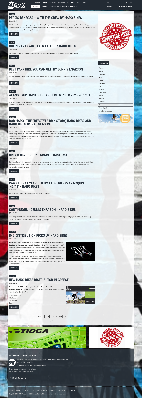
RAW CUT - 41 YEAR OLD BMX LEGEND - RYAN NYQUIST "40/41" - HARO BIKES (47, 184)
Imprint (11, 390)
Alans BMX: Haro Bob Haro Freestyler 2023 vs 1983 (49, 95)
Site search (71, 390)
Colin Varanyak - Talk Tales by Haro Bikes (42, 46)
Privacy (18, 390)
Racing (45, 3)
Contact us (61, 390)
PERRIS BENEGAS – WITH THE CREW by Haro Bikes (45, 18)
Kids (68, 3)
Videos (73, 3)
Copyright (26, 390)
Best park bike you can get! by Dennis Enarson (46, 69)
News (79, 3)
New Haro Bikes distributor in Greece (39, 280)
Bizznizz (12, 232)
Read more (13, 34)
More (84, 3)
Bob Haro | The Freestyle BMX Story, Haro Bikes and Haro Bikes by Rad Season (50, 122)
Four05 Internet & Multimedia (48, 394)
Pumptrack (53, 3)
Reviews (101, 105)
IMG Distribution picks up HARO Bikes (38, 235)
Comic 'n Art (102, 92)
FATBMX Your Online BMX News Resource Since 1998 (18, 4)
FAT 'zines (102, 102)
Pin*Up (101, 96)
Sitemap (44, 390)
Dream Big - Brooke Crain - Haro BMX (38, 155)
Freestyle (38, 3)
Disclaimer (35, 390)
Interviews (61, 3)
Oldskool (12, 91)
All (32, 3)
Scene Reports (103, 108)
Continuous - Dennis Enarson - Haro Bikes (42, 210)
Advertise (52, 390)
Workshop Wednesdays (105, 111)
